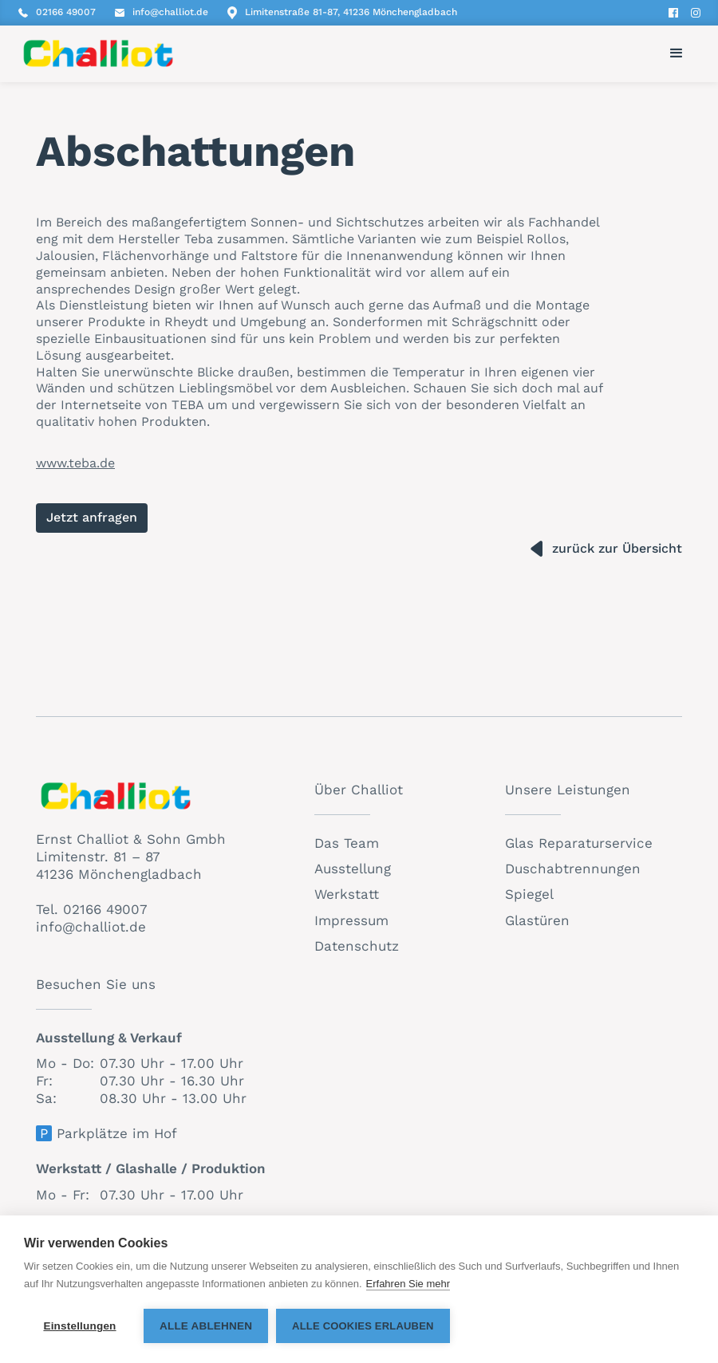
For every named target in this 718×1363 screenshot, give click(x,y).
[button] (676, 53)
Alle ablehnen (206, 1326)
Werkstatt (346, 894)
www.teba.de (75, 463)
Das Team (346, 843)
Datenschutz (356, 946)
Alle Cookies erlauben (363, 1326)
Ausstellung (352, 868)
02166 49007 (105, 909)
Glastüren (537, 920)
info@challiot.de (91, 927)
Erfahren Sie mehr (408, 1284)
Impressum (351, 920)
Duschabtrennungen (573, 868)
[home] (98, 53)
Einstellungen (79, 1326)
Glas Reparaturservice (579, 843)
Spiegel (529, 894)
